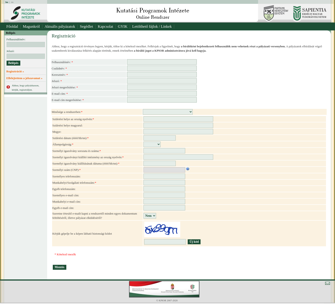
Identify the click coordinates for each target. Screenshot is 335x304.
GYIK (123, 26)
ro (12, 2)
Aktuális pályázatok (60, 26)
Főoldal (12, 26)
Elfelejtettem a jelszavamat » (24, 78)
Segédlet (86, 26)
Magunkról (31, 26)
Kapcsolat (105, 26)
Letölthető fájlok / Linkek (152, 26)
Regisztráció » (15, 71)
